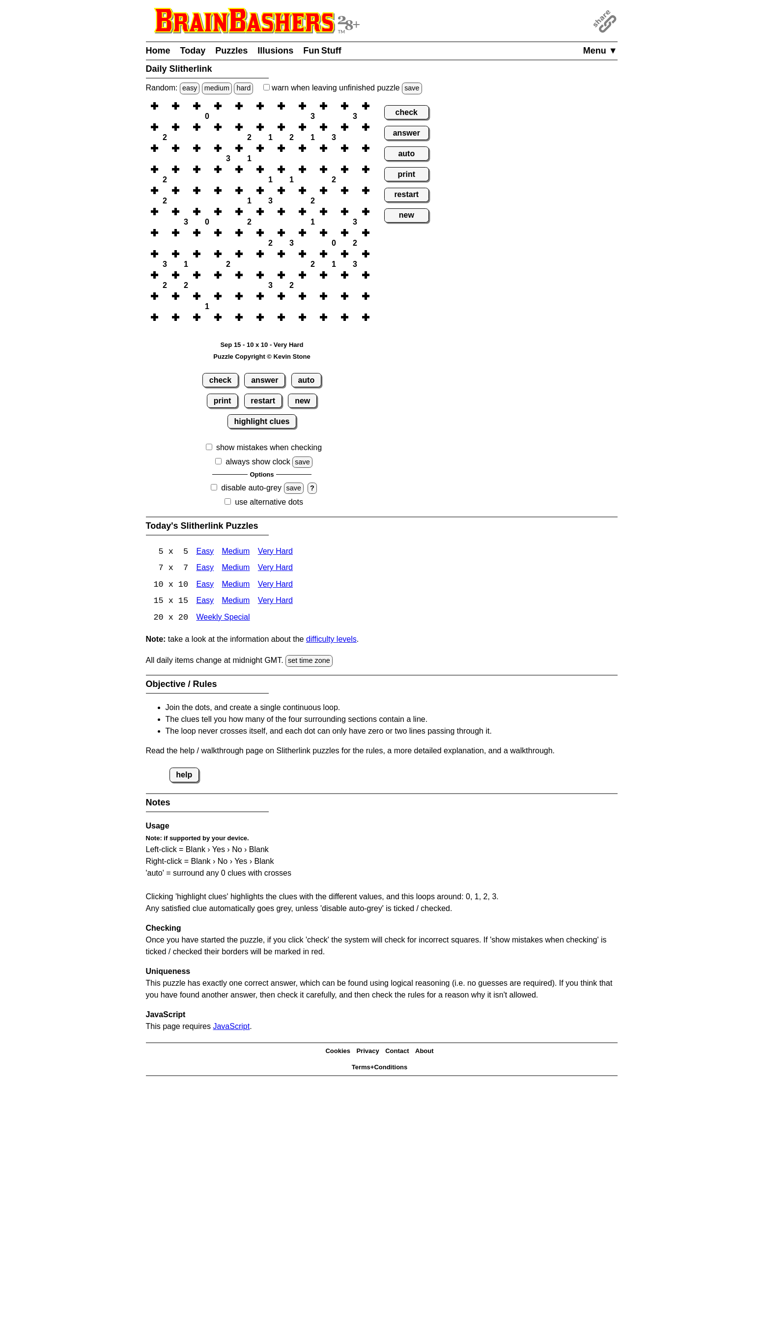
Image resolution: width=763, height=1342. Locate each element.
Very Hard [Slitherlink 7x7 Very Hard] (275, 569)
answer (264, 380)
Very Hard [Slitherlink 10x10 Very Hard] (275, 585)
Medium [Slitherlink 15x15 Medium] (236, 602)
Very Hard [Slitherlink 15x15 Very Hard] (275, 602)
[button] (165, 106)
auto (306, 380)
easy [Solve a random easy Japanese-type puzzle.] (189, 88)
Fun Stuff (322, 51)
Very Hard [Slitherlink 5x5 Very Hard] (275, 552)
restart (263, 401)
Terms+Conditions (380, 1068)
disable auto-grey (251, 488)
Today (193, 51)
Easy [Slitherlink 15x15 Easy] (205, 602)
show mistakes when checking (269, 447)
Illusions (275, 51)
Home (158, 51)
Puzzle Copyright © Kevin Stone (261, 356)
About (424, 1052)
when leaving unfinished (342, 88)
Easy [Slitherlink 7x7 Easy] (205, 569)
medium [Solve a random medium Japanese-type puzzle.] (216, 88)
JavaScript (231, 1027)
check (220, 380)
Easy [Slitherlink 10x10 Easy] (205, 585)
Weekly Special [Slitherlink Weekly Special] (223, 619)
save (411, 88)
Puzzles (231, 51)
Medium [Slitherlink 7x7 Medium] (236, 569)
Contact (397, 1052)
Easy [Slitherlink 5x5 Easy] (205, 552)
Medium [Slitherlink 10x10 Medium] (236, 585)
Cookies (337, 1052)
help (184, 775)
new (302, 401)
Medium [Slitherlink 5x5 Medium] (236, 552)
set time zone (309, 662)
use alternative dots (269, 502)
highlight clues (262, 421)
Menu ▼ (600, 51)
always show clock (258, 461)
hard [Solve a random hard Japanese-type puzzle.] (243, 88)
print (222, 401)
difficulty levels (331, 640)
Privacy (367, 1052)
